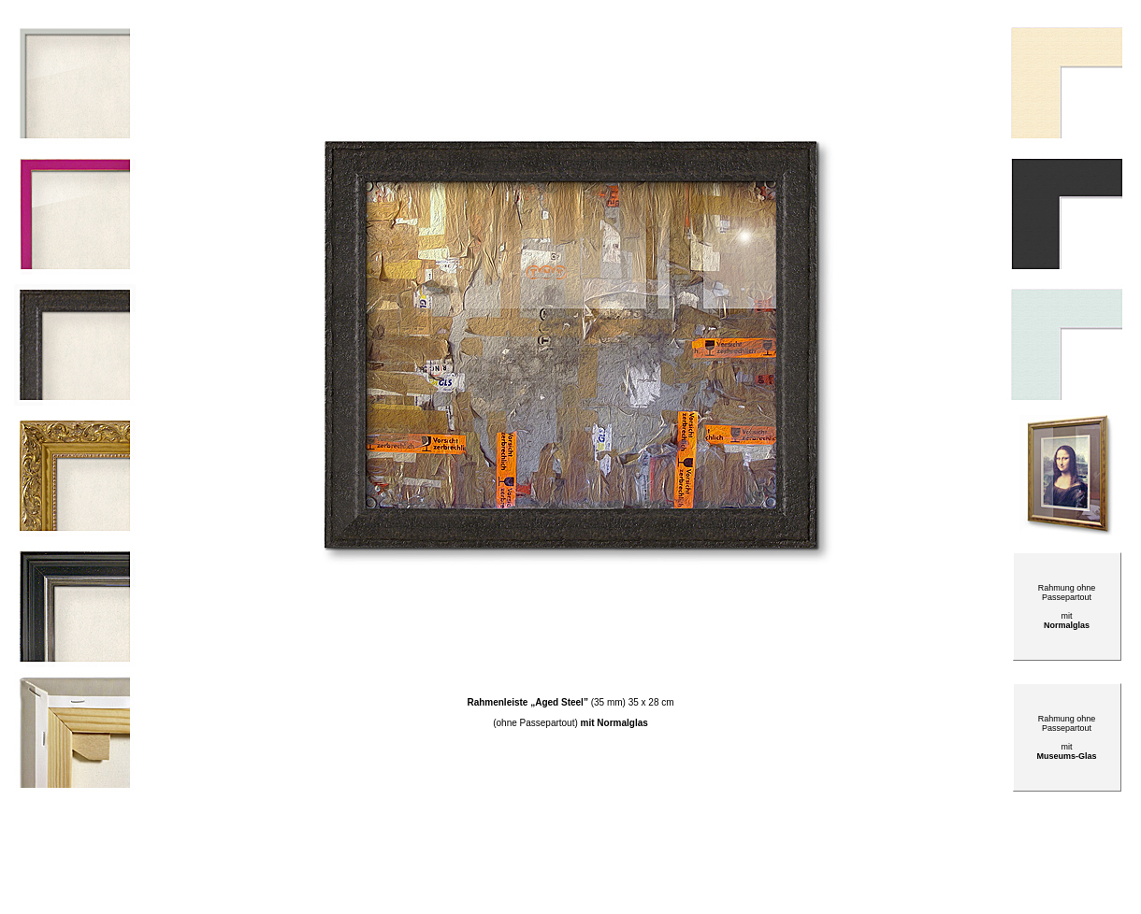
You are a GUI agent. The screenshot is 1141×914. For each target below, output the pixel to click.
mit (1066, 751)
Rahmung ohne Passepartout (1067, 723)
